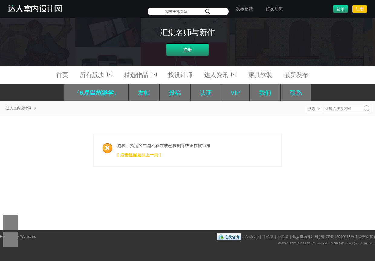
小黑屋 (282, 237)
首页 (62, 74)
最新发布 (296, 74)
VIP (235, 92)
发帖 (144, 92)
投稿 (175, 92)
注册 (359, 8)
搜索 (311, 109)
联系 (296, 92)
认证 (206, 92)
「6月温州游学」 (96, 92)
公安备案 (365, 237)
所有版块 (96, 74)
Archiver (252, 237)
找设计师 (180, 74)
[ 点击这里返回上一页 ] (139, 154)
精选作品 (140, 74)
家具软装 (260, 74)
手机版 (267, 237)
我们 (265, 92)
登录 (340, 8)
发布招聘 (244, 8)
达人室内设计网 (18, 108)
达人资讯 (220, 74)
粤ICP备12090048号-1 (339, 237)
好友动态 (274, 8)
